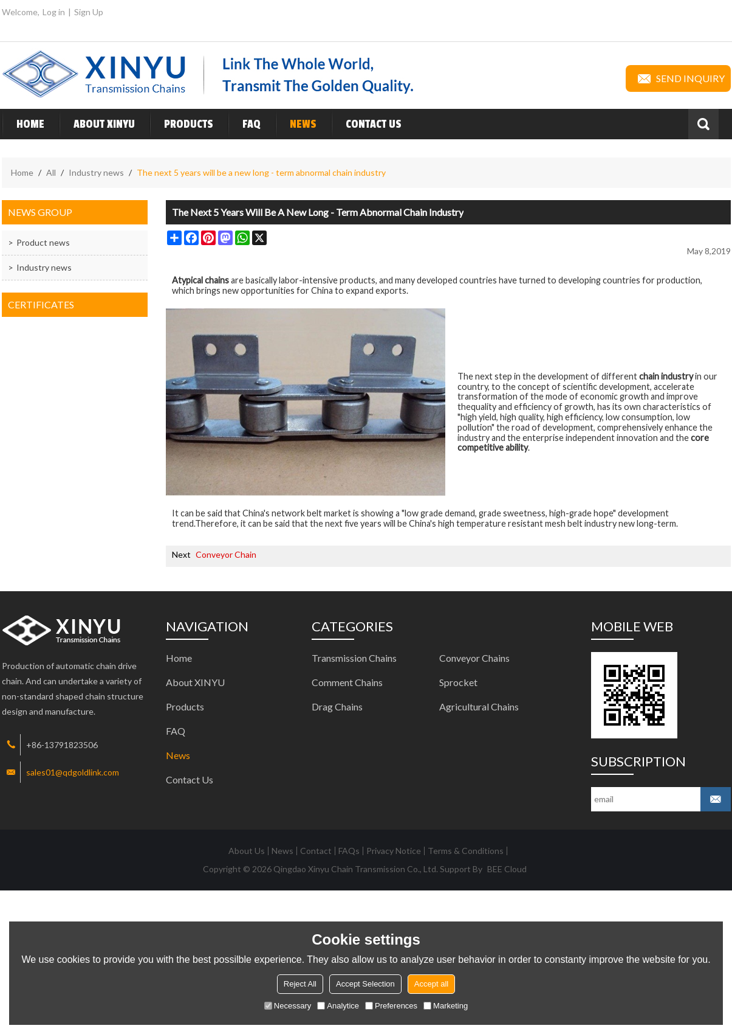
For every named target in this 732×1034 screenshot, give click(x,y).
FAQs (349, 851)
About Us (246, 851)
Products (181, 124)
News (295, 124)
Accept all (431, 983)
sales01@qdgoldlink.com (72, 772)
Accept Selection (365, 983)
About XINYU (97, 124)
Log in (54, 12)
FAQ (244, 124)
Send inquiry (678, 78)
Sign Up (88, 12)
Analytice (338, 1005)
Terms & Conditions (466, 851)
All (51, 172)
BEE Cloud (507, 869)
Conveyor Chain (226, 554)
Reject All (300, 983)
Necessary (287, 1005)
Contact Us (366, 124)
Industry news (96, 172)
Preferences (391, 1005)
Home (23, 124)
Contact (316, 851)
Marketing (445, 1005)
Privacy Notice (393, 851)
